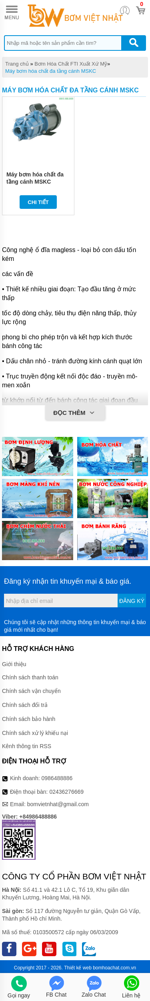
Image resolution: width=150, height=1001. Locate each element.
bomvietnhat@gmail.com (58, 804)
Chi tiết (38, 202)
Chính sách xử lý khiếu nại (35, 733)
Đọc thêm (75, 413)
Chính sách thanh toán (30, 677)
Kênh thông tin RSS (26, 746)
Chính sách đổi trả (25, 705)
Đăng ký (131, 601)
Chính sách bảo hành (28, 719)
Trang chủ (17, 64)
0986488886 (57, 778)
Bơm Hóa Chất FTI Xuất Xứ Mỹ (70, 64)
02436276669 (66, 792)
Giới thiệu (14, 664)
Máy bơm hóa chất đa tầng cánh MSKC (50, 71)
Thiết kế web (78, 968)
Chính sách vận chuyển (31, 691)
